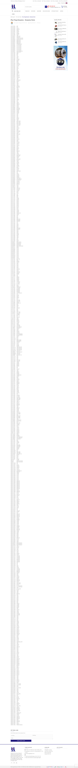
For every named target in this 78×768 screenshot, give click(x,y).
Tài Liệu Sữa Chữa (46, 11)
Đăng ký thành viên (48, 753)
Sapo (39, 766)
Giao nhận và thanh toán (49, 751)
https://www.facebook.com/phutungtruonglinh (33, 757)
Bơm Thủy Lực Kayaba (54, 0)
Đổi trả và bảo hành (48, 752)
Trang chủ (27, 11)
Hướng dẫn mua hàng (48, 749)
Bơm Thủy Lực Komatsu (46, 0)
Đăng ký (59, 2)
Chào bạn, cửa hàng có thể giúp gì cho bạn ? (18, 0)
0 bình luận (38, 22)
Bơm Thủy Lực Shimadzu (63, 0)
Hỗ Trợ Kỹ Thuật (55, 11)
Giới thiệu (33, 11)
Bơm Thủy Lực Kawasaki (37, 0)
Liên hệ (61, 11)
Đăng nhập (63, 2)
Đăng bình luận (21, 741)
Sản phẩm (39, 11)
